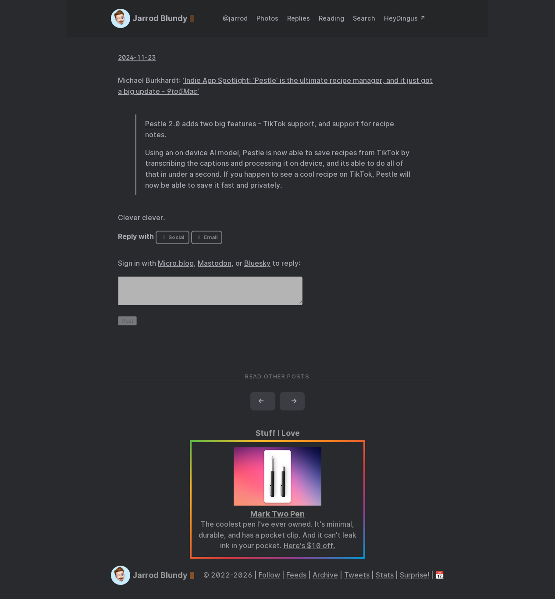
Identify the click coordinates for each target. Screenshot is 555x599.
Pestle (156, 124)
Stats (385, 580)
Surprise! (414, 580)
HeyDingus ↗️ (405, 18)
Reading (331, 18)
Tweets (357, 580)
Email (206, 237)
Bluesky (257, 263)
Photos (267, 18)
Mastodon (214, 263)
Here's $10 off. (309, 551)
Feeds (296, 580)
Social (172, 237)
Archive (325, 580)
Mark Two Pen (277, 519)
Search (364, 18)
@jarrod (235, 18)
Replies (298, 18)
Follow (269, 580)
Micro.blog (176, 263)
